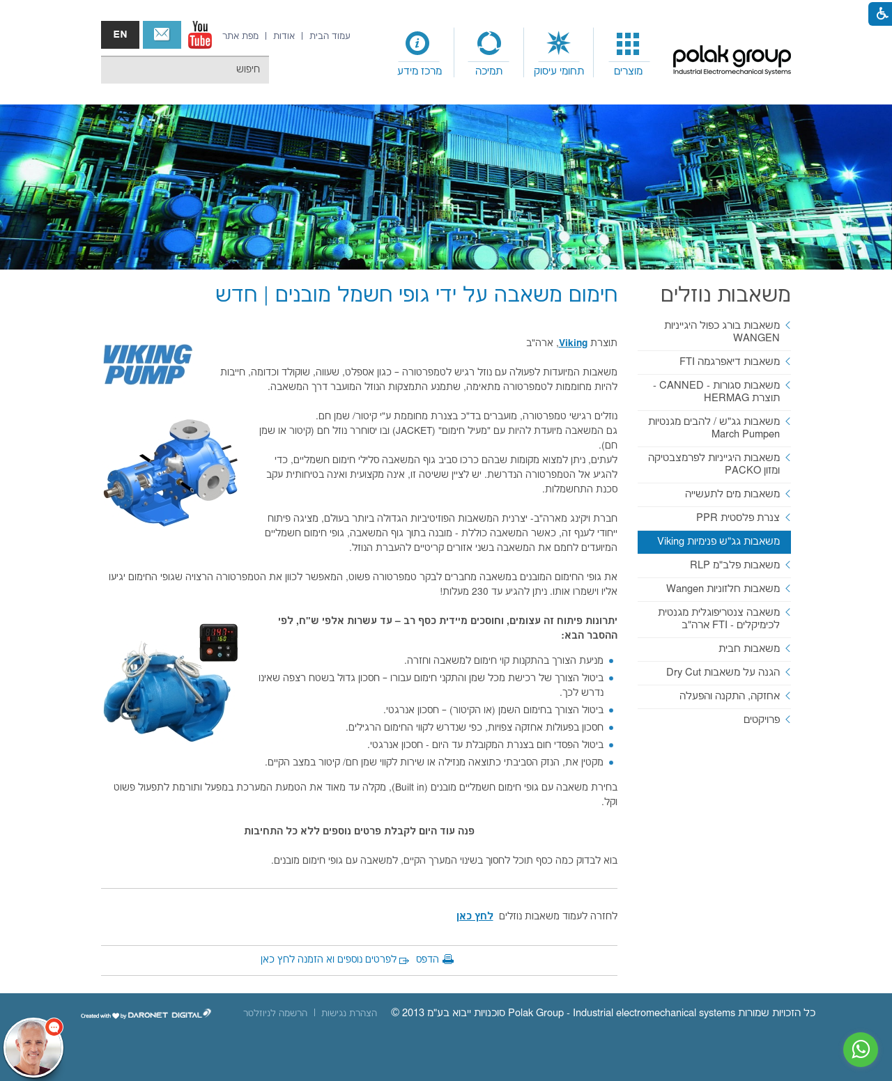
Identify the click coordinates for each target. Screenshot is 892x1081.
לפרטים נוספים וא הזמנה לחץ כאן (329, 959)
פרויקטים (762, 720)
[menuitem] (628, 52)
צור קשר (162, 35)
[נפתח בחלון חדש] (200, 35)
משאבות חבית (749, 649)
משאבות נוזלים (726, 295)
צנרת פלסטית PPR (738, 518)
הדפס (427, 959)
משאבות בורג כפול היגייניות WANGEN (722, 332)
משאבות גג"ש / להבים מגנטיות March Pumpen (714, 428)
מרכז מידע (419, 71)
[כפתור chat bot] (33, 1048)
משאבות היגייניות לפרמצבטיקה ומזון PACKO (714, 464)
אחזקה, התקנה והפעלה (729, 696)
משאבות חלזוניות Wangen (723, 589)
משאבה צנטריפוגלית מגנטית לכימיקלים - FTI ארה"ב (719, 619)
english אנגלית (120, 35)
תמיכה (488, 71)
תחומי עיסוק (559, 71)
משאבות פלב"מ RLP (735, 565)
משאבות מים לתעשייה (732, 494)
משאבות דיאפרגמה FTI (729, 362)
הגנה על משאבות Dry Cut (723, 672)
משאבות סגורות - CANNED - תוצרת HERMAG (716, 392)
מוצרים (628, 71)
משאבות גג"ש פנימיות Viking (718, 541)
